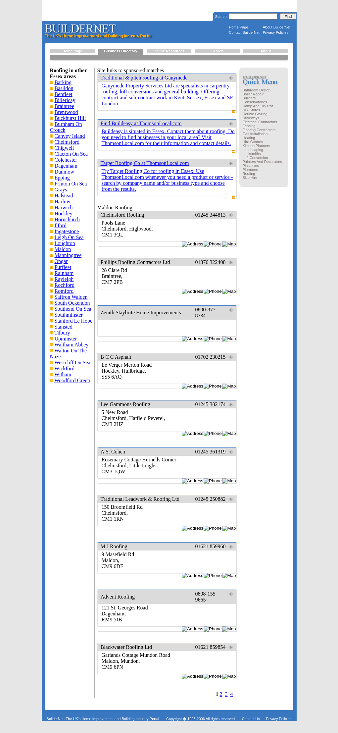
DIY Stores (251, 110)
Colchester (66, 160)
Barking (63, 82)
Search (217, 51)
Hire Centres (253, 142)
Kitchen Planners (256, 146)
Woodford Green (72, 380)
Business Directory (120, 51)
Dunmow (64, 172)
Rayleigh (64, 279)
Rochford (64, 285)
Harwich (64, 207)
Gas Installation (255, 134)
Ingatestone (67, 231)
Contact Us (251, 719)
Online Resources (169, 51)
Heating (249, 138)
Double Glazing (255, 114)
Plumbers (250, 170)
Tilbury (62, 333)
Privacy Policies (275, 32)
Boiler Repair (253, 94)
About (266, 51)
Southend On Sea (73, 309)
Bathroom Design (257, 90)
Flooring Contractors (259, 130)
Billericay (65, 100)
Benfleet (63, 94)
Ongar (61, 261)
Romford (64, 291)
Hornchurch (67, 219)
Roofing (249, 174)
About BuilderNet (276, 27)
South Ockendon (72, 303)
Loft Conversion (255, 158)
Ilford (61, 225)
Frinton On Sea (71, 183)
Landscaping (253, 150)
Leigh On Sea (69, 237)
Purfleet (63, 267)
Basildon (64, 88)
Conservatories (255, 102)
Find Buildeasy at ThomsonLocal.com (141, 123)
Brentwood (66, 112)
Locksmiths (252, 154)
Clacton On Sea (71, 154)
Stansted (63, 327)
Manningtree (68, 255)
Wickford (64, 368)
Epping (62, 178)
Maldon (63, 249)
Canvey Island (70, 136)
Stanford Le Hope (74, 321)
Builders (249, 98)
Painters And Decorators (262, 162)
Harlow (63, 201)
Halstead (64, 195)
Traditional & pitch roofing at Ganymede (144, 77)
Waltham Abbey (71, 344)
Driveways (251, 118)
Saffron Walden (71, 297)
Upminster (66, 338)
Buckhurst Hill (70, 118)
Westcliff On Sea (72, 362)
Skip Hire (250, 178)
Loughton (65, 243)
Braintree (64, 106)
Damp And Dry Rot (258, 106)
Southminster (69, 315)
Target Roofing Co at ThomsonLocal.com (145, 163)
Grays (61, 189)
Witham (62, 374)
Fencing (249, 126)
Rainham (64, 273)
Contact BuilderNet (244, 32)
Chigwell (64, 148)
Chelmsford (67, 142)
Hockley (63, 213)
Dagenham (66, 166)
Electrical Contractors (260, 122)
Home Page (238, 27)
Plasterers (251, 166)
